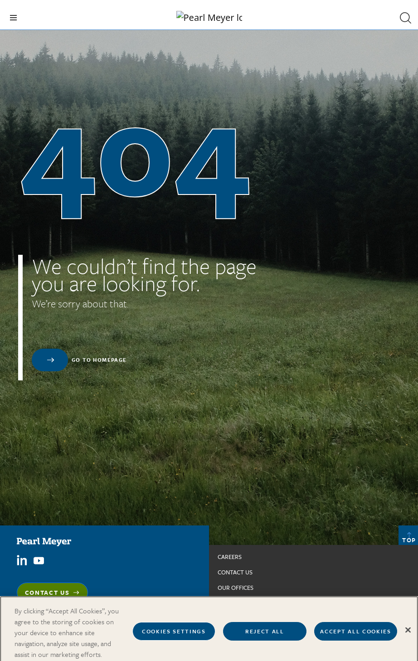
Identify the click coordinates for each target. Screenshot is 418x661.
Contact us (235, 572)
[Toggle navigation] (13, 18)
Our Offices (235, 587)
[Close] (408, 634)
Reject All (264, 636)
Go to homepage (99, 360)
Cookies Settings (174, 636)
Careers (230, 556)
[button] (405, 17)
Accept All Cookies (355, 636)
